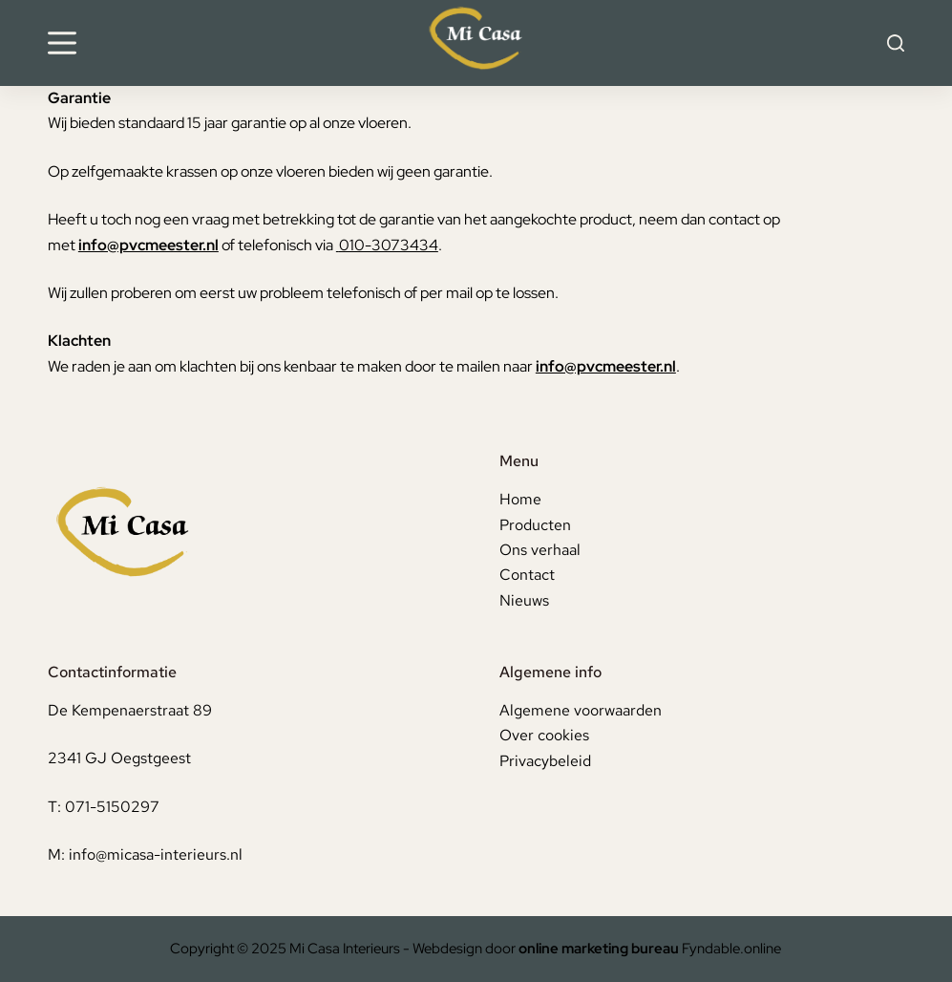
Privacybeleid (545, 761)
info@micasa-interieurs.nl (156, 854)
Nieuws (524, 600)
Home (520, 499)
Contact (527, 575)
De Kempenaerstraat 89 (130, 710)
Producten (535, 525)
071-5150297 (112, 807)
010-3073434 (388, 245)
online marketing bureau (598, 948)
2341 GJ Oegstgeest (119, 758)
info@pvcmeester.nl (148, 245)
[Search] (895, 43)
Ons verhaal (540, 550)
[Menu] (62, 43)
